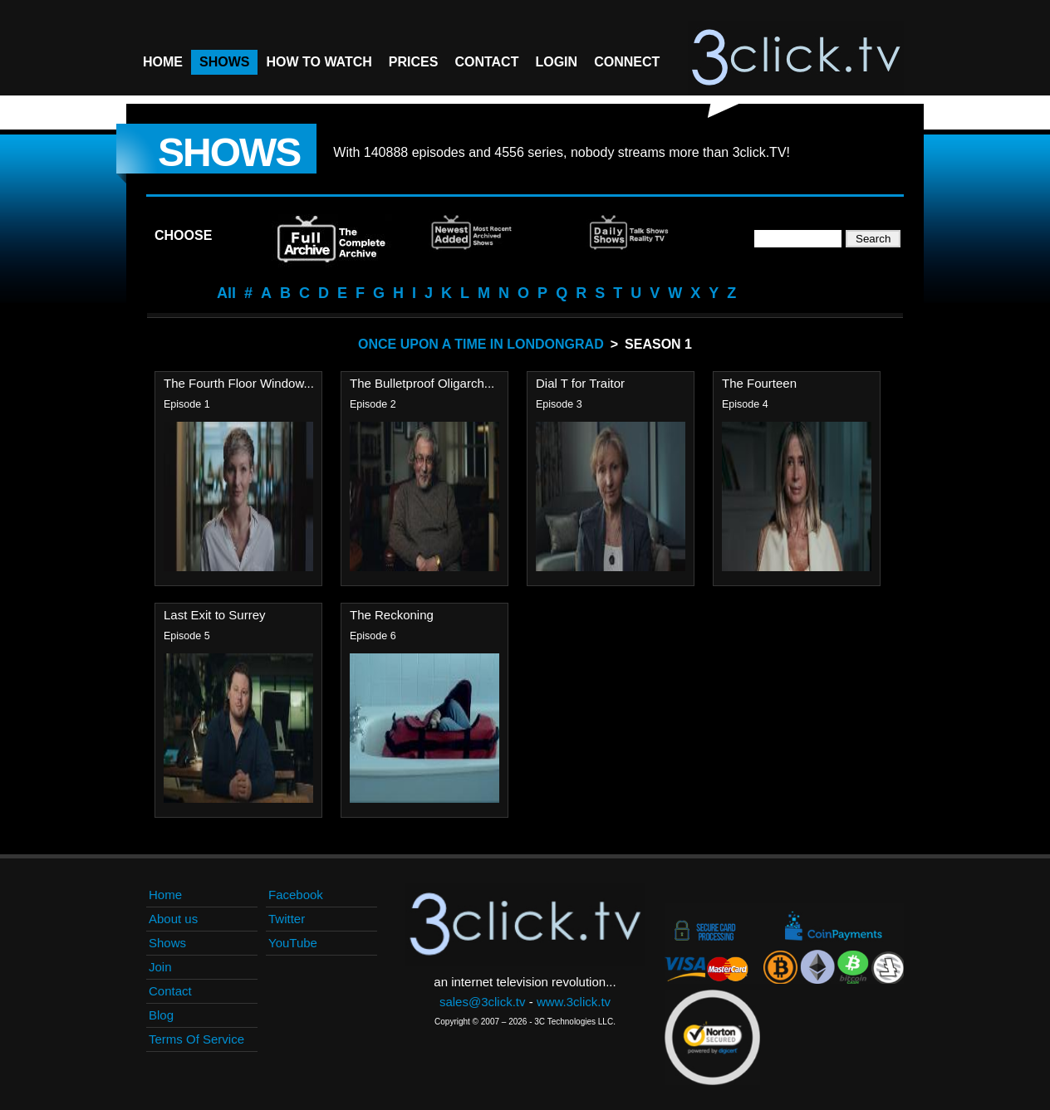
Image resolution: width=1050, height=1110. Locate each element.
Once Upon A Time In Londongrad (481, 344)
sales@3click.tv (482, 1002)
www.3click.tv (574, 1002)
